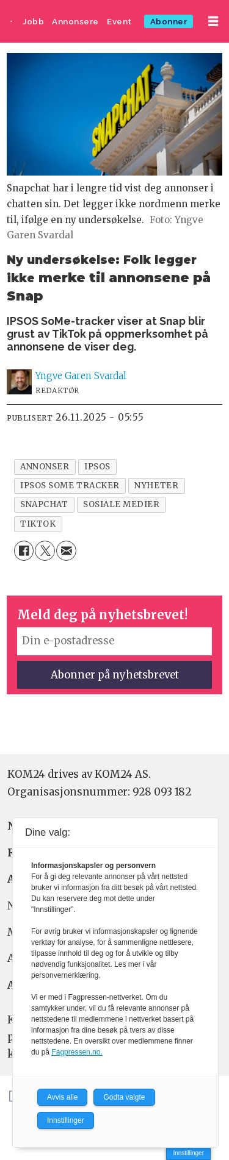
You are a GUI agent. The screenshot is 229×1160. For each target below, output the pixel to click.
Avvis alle (62, 1097)
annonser (44, 466)
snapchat (44, 504)
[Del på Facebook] (24, 551)
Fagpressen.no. (76, 1052)
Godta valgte (124, 1097)
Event (119, 21)
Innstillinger (188, 1153)
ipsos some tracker (70, 485)
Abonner (168, 21)
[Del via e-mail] (66, 551)
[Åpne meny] (213, 21)
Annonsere (75, 21)
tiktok (38, 524)
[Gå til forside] (11, 21)
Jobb (33, 21)
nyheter (156, 485)
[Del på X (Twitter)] (45, 551)
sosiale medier (121, 504)
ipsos (97, 466)
